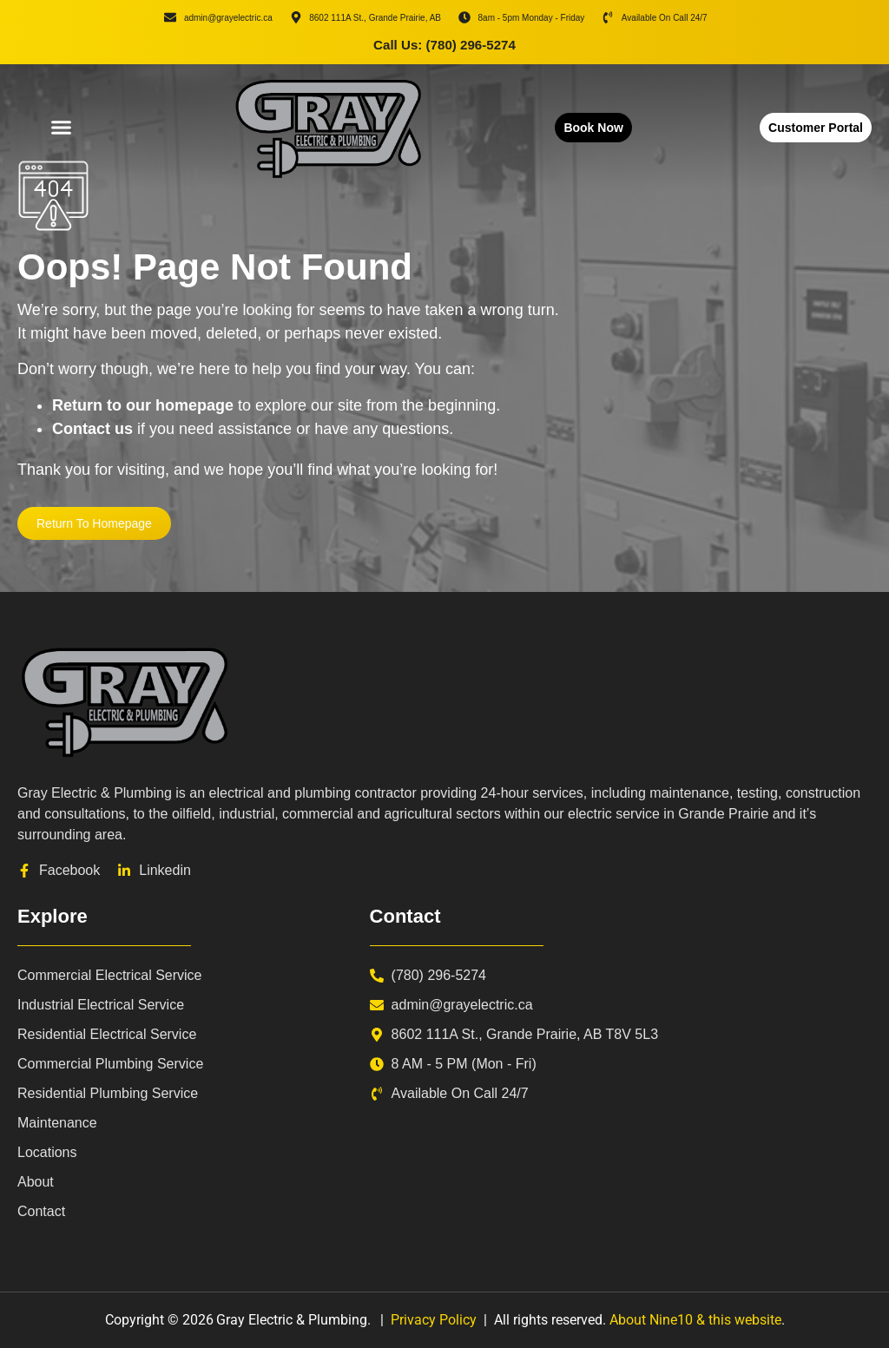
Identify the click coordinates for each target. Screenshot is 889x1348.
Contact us (92, 428)
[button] (60, 127)
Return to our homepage (143, 405)
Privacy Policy (434, 1320)
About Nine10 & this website (695, 1320)
